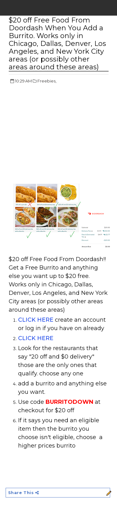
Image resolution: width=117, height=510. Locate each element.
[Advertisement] (61, 134)
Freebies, (46, 80)
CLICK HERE (35, 319)
